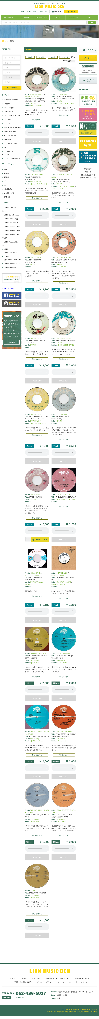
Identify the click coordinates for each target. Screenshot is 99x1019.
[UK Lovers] (35, 663)
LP (5, 181)
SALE (90, 17)
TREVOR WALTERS (64, 495)
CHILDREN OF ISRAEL (39, 106)
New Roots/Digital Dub (12, 127)
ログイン (61, 982)
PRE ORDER (25, 17)
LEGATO (33, 891)
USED (58, 17)
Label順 (52, 57)
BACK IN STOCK (41, 17)
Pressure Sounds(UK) (59, 584)
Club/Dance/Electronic (12, 158)
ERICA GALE (61, 810)
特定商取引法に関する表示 (22, 982)
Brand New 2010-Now (12, 116)
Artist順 (41, 57)
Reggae (7, 104)
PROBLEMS (62, 267)
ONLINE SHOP (64, 978)
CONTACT (43, 12)
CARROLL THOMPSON (38, 653)
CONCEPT (23, 978)
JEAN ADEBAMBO (36, 175)
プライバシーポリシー (44, 982)
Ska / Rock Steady (11, 100)
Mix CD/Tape (8, 189)
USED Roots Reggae (12, 219)
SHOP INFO (31, 12)
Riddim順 (64, 57)
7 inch (6, 169)
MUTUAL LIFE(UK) (63, 499)
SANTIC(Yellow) (35, 421)
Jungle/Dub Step (10, 131)
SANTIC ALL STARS (32, 97)
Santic (73, 499)
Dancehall (7, 119)
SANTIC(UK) (34, 660)
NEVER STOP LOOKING (66, 186)
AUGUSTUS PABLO (37, 94)
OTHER (7, 197)
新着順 (30, 57)
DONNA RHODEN (36, 732)
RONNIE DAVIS (35, 495)
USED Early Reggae (11, 215)
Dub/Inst (7, 124)
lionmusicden (8, 288)
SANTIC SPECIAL (58, 188)
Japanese (7, 139)
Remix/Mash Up (10, 135)
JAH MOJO (61, 175)
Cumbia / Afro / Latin (11, 143)
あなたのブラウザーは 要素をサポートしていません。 (37, 132)
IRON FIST (60, 582)
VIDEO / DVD (9, 193)
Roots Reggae (9, 108)
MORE (12, 342)
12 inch (6, 177)
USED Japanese (10, 267)
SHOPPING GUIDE (82, 978)
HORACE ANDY (62, 94)
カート (71, 982)
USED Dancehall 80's (12, 227)
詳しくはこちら (37, 119)
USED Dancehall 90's (12, 231)
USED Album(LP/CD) (12, 263)
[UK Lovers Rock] (37, 741)
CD (5, 185)
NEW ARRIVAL (9, 17)
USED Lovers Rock (11, 223)
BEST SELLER (73, 17)
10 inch (6, 173)
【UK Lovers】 (63, 663)
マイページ (83, 982)
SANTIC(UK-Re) (35, 182)
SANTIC (33, 103)
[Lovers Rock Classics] (39, 184)
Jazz (5, 147)
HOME (22, 12)
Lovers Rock (8, 112)
